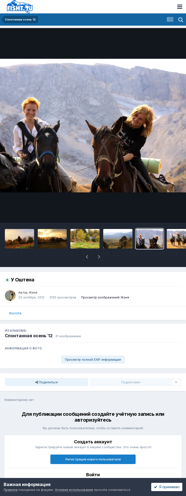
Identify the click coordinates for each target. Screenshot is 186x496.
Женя (33, 292)
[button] (87, 256)
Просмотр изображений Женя (105, 297)
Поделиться (46, 382)
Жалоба (15, 313)
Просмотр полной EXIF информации (93, 359)
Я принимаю (167, 487)
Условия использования (74, 490)
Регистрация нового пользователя (93, 459)
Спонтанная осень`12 (29, 335)
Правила (11, 490)
